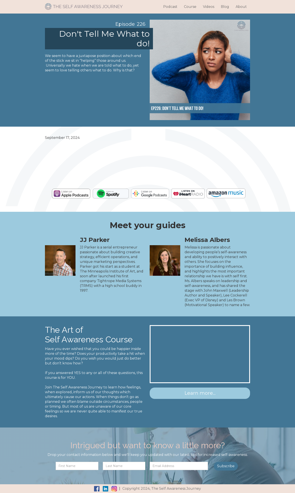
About (241, 7)
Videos (208, 7)
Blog (225, 7)
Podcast (170, 7)
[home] (84, 5)
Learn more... (200, 393)
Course (190, 7)
